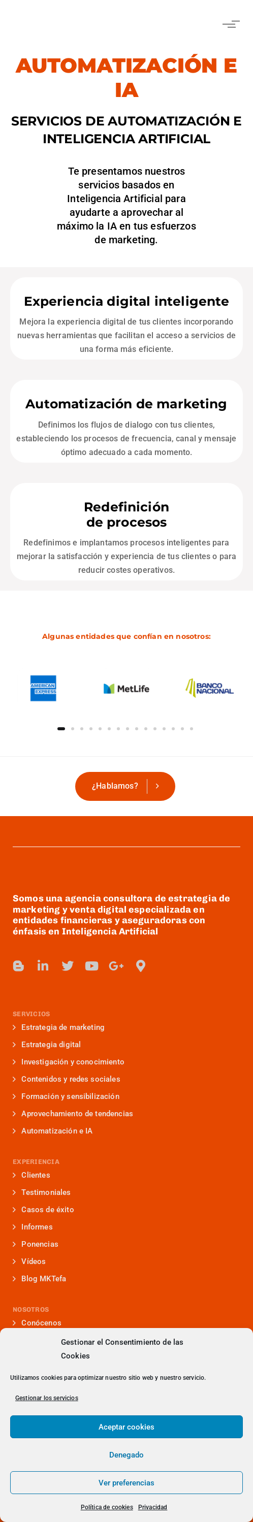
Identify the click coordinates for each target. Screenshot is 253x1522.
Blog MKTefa (39, 1278)
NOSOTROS (31, 1309)
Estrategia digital (47, 1044)
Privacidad (153, 1507)
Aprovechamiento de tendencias (73, 1113)
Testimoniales (42, 1192)
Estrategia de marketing (59, 1027)
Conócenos (37, 1322)
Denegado (126, 1455)
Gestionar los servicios (46, 1398)
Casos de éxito (43, 1209)
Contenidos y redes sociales (66, 1079)
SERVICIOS (31, 1014)
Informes (33, 1227)
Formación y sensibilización (66, 1096)
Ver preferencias (126, 1482)
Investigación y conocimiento (68, 1061)
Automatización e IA (52, 1131)
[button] (229, 24)
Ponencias (35, 1244)
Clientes (31, 1175)
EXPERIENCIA (36, 1161)
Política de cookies (107, 1507)
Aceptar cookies (126, 1427)
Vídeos (29, 1261)
